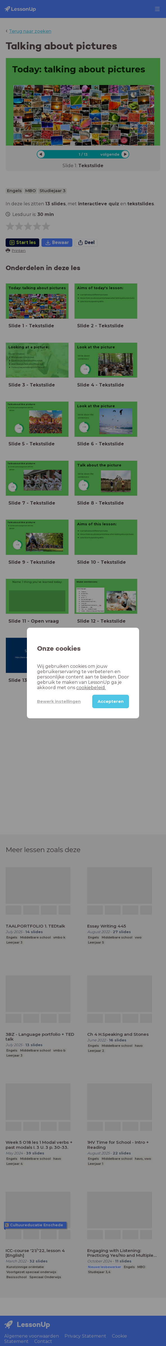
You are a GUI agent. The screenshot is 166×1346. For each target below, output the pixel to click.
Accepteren (111, 701)
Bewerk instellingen (59, 701)
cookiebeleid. (91, 687)
